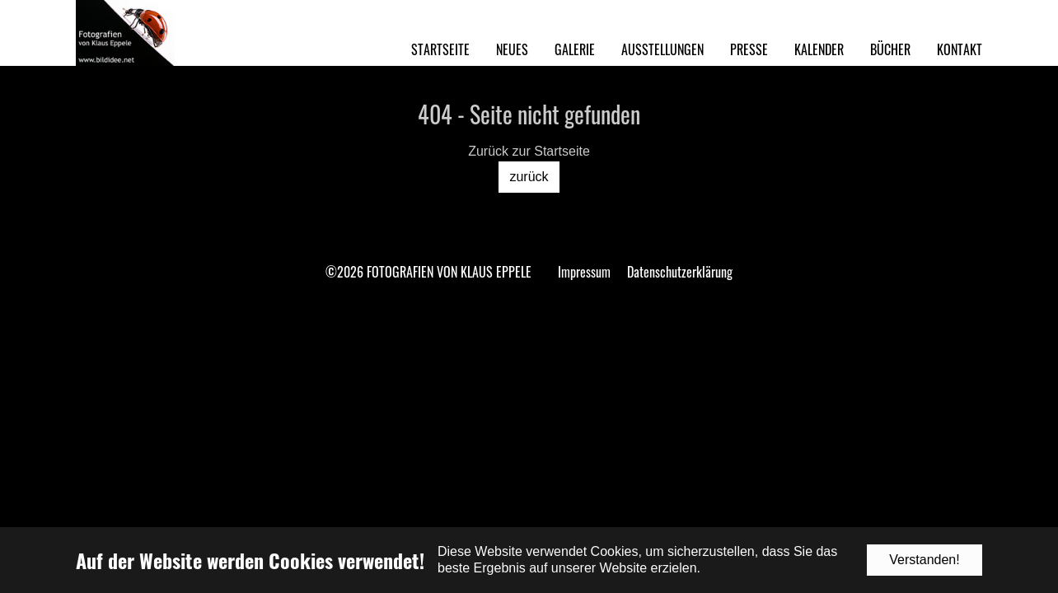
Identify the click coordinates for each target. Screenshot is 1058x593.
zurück (528, 177)
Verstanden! (924, 560)
